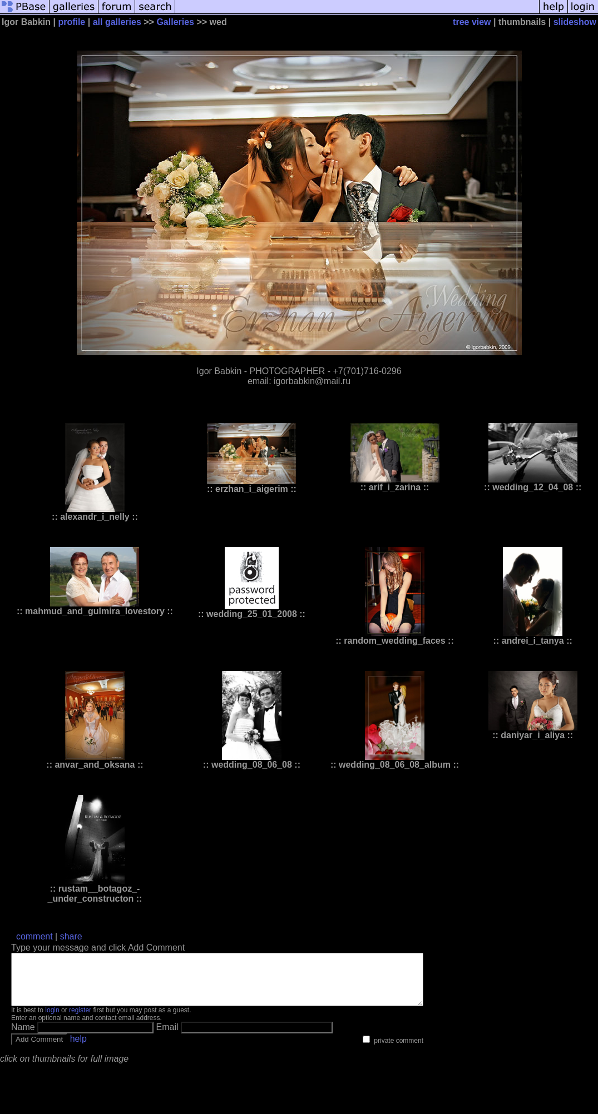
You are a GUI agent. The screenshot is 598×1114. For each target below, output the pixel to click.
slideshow (574, 22)
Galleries (175, 22)
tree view (472, 22)
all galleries (117, 22)
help (78, 1048)
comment (34, 936)
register (80, 1020)
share (71, 936)
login (52, 1020)
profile (71, 22)
